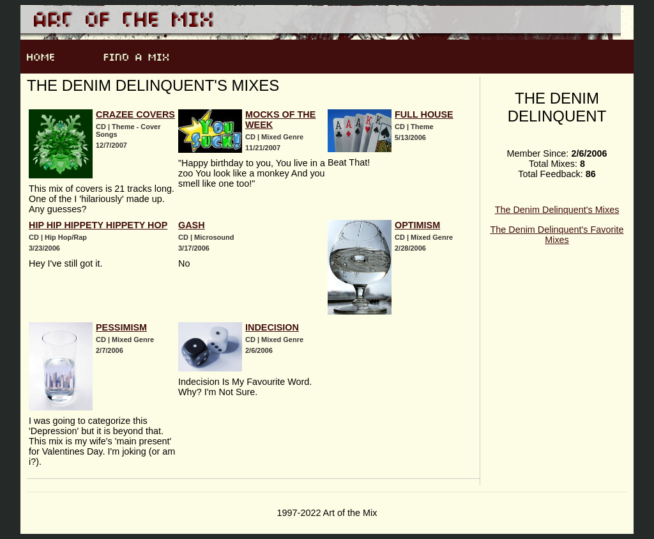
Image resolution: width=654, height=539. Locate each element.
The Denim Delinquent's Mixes (557, 210)
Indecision (272, 327)
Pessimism (121, 327)
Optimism (417, 225)
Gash (191, 225)
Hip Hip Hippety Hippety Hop (98, 225)
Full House (424, 114)
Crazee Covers (135, 114)
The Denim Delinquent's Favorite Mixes (556, 234)
